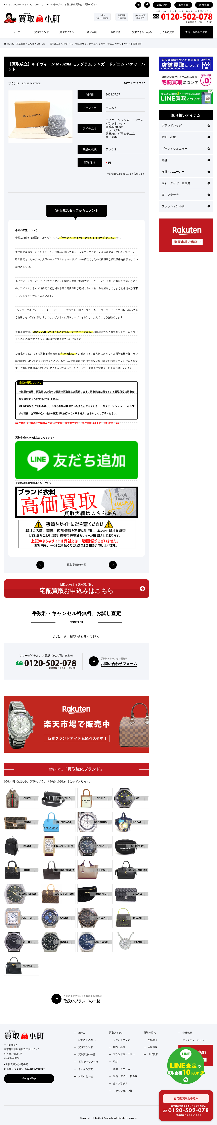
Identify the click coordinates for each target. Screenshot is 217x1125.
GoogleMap (29, 1078)
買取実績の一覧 (77, 565)
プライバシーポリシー (194, 1040)
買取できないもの (142, 32)
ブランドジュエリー (186, 148)
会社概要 (187, 1032)
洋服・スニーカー (186, 171)
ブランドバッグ (186, 125)
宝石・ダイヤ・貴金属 (186, 183)
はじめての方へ (86, 1040)
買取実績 (92, 32)
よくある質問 (167, 32)
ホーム (82, 1032)
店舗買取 (204, 4)
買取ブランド (41, 32)
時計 (186, 160)
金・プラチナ (186, 194)
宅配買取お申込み (186, 1098)
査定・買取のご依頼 (196, 32)
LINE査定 (162, 4)
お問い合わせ (85, 1076)
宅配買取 (183, 4)
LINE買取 (153, 1054)
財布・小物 (186, 137)
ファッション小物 (186, 206)
